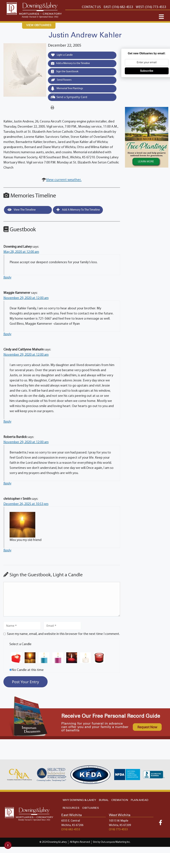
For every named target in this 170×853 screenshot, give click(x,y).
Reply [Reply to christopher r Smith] (7, 552)
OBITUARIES (90, 809)
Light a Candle (63, 55)
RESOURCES (71, 809)
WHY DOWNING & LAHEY (79, 801)
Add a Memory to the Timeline (72, 63)
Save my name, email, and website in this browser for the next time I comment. (63, 635)
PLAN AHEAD (139, 801)
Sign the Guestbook (66, 72)
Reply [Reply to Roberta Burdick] (7, 485)
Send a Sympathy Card (69, 98)
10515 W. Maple (118, 822)
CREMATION (119, 801)
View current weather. (63, 181)
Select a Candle (20, 645)
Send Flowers (62, 81)
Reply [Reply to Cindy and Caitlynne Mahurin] (7, 423)
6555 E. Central (70, 822)
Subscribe (146, 70)
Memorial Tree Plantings (69, 89)
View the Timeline (22, 211)
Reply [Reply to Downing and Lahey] (7, 279)
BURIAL (104, 801)
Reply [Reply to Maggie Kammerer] (7, 335)
